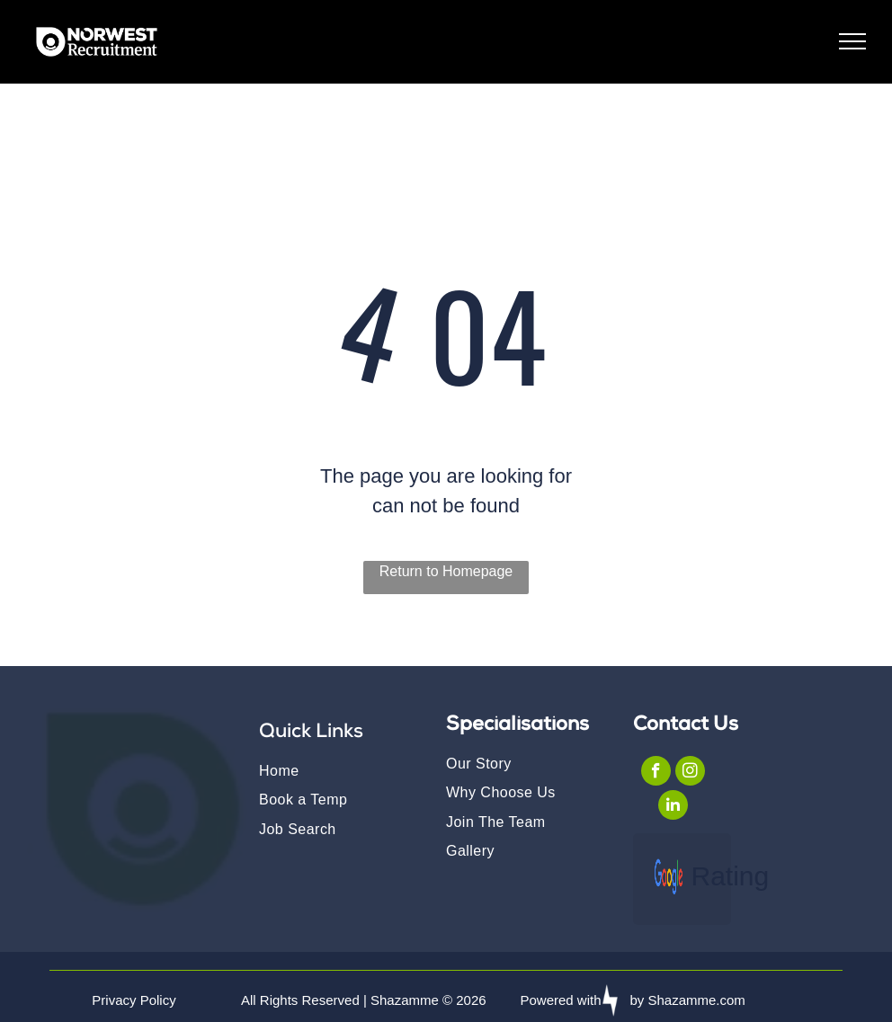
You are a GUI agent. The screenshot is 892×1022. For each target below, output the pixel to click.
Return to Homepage (446, 571)
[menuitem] (338, 770)
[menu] (852, 41)
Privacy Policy (133, 1000)
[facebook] (656, 773)
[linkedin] (673, 807)
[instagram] (690, 773)
